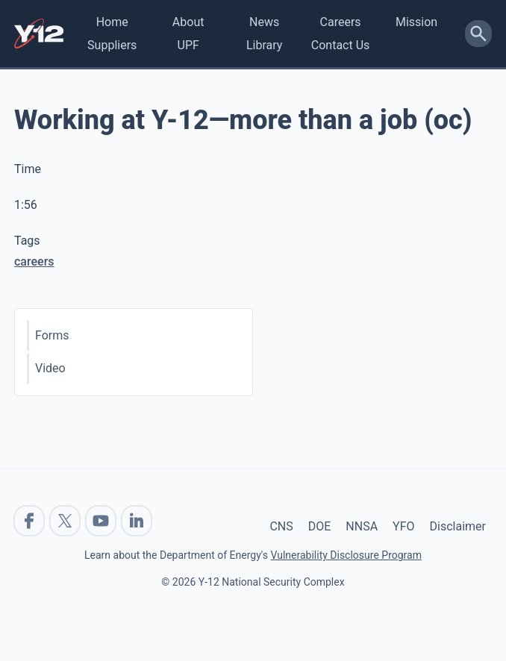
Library (264, 45)
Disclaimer (458, 526)
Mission (416, 22)
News (264, 22)
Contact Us (340, 45)
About (188, 22)
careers (34, 261)
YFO (403, 526)
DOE (319, 526)
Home (112, 22)
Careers (340, 22)
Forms (52, 335)
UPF (188, 45)
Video (50, 368)
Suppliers (112, 45)
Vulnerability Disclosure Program (345, 555)
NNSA (362, 526)
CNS (281, 526)
